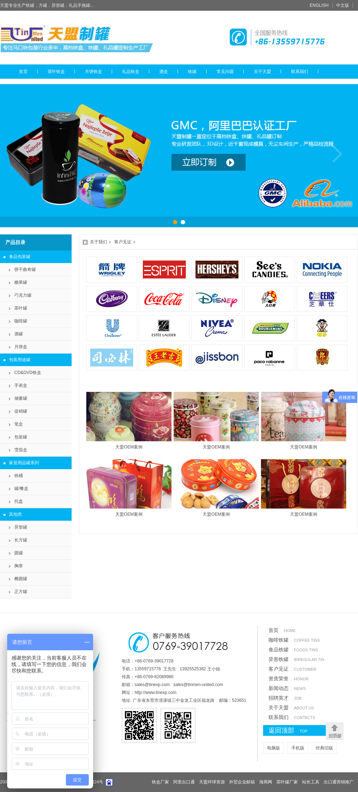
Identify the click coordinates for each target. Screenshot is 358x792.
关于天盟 (262, 71)
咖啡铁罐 (294, 640)
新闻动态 (287, 688)
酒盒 (163, 71)
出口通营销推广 (339, 781)
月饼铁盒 (93, 71)
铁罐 (192, 71)
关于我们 (98, 241)
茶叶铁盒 (56, 71)
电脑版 (273, 747)
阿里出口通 (184, 781)
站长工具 (310, 781)
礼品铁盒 (130, 71)
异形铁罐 (296, 659)
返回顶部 (295, 731)
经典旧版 (324, 747)
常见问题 (225, 71)
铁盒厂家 (160, 781)
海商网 (265, 781)
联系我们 (299, 71)
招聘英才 (284, 698)
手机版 (297, 747)
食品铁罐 (293, 649)
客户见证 (122, 241)
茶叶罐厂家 (287, 781)
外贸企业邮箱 (242, 781)
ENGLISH (319, 5)
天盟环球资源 (212, 781)
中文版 (342, 5)
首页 (23, 71)
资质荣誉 (288, 678)
